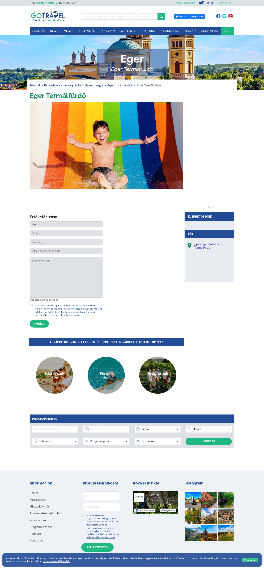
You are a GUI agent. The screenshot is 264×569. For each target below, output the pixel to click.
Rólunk (34, 493)
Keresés (209, 441)
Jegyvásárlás (224, 2)
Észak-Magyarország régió (62, 85)
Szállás (38, 31)
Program (108, 31)
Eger (110, 85)
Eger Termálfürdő (59, 95)
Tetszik (145, 510)
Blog (228, 31)
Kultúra (148, 31)
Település (87, 31)
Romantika (209, 31)
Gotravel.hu (152, 495)
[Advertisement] (211, 154)
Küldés (39, 323)
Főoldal (35, 85)
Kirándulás (170, 31)
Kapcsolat (36, 540)
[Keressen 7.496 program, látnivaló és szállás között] (119, 16)
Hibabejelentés (40, 506)
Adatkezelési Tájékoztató (64, 315)
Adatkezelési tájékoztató (46, 513)
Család (190, 31)
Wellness (128, 31)
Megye (68, 31)
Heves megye (94, 85)
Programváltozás (41, 527)
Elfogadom (249, 560)
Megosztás (168, 510)
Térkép (204, 3)
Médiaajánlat (38, 499)
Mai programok (183, 2)
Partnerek (36, 533)
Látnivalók (125, 85)
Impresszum (38, 520)
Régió (54, 31)
